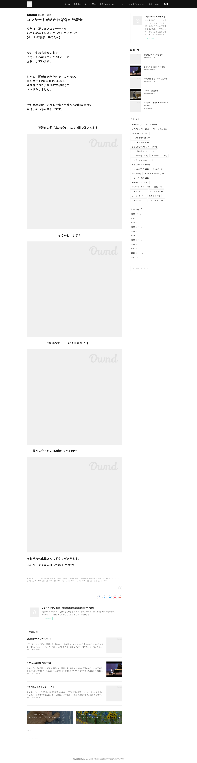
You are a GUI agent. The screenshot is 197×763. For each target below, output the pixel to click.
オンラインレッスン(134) (111, 578)
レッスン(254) (81, 581)
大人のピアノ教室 (155, 173)
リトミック (138, 196)
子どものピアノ (141, 165)
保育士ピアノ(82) (95, 578)
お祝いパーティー (141, 187)
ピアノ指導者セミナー (143, 151)
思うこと (159, 169)
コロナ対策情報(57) (46, 578)
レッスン (156, 191)
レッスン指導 (140, 156)
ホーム (67, 4)
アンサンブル (32, 15)
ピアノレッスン (140, 129)
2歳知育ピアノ (140, 133)
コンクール (138, 200)
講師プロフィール (107, 4)
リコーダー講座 (140, 178)
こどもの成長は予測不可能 (39, 663)
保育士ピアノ (159, 156)
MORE (166, 4)
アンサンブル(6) (32, 578)
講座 (158, 187)
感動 (136, 173)
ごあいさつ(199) (102, 581)
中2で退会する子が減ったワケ (41, 687)
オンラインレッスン (137, 4)
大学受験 (137, 125)
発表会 (154, 196)
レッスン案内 (90, 4)
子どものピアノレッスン (144, 147)
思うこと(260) (47, 581)
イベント (121, 4)
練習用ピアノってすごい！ (39, 639)
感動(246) (57, 581)
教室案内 (77, 4)
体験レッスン (140, 182)
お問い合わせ (154, 4)
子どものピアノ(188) (34, 581)
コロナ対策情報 (140, 142)
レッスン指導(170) (81, 578)
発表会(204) (91, 581)
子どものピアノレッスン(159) (64, 578)
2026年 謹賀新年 (151, 91)
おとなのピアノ (140, 169)
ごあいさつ (156, 200)
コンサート (139, 191)
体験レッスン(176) (68, 581)
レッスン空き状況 (141, 138)
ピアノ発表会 (153, 125)
